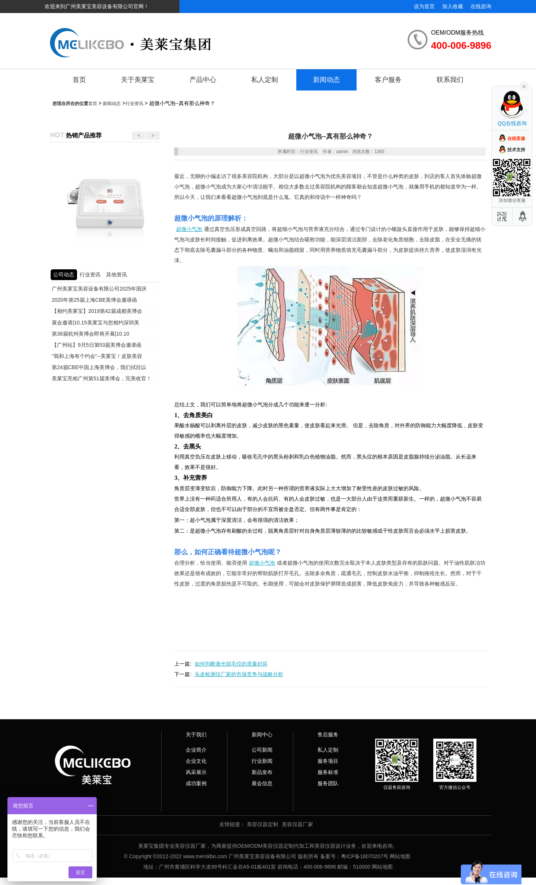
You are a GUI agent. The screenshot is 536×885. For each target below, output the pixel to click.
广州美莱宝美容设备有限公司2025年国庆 (99, 289)
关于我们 (196, 735)
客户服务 (388, 79)
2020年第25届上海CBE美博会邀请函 (94, 300)
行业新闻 (262, 761)
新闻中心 (262, 735)
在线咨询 (480, 6)
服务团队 (328, 783)
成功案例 (196, 783)
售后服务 (328, 735)
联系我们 (450, 79)
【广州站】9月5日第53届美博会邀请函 (96, 345)
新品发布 (262, 772)
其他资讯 (116, 274)
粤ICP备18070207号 (365, 856)
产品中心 (202, 79)
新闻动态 (326, 79)
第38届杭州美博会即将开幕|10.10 (90, 334)
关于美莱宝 (137, 79)
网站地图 (400, 856)
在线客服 (516, 138)
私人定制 (264, 79)
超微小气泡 (189, 229)
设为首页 (424, 6)
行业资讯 (134, 103)
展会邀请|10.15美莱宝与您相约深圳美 (95, 323)
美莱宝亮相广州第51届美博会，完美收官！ (101, 378)
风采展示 (196, 772)
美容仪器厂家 (297, 824)
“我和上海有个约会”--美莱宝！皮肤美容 (97, 356)
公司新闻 (262, 750)
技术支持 (516, 149)
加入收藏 (452, 6)
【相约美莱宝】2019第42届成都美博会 (97, 311)
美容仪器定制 (262, 824)
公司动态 (63, 274)
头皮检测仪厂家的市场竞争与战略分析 (239, 674)
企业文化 (196, 761)
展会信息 (262, 783)
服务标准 (328, 772)
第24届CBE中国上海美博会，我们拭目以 (99, 367)
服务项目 (328, 761)
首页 (79, 79)
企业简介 (196, 750)
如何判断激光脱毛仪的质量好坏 (231, 664)
